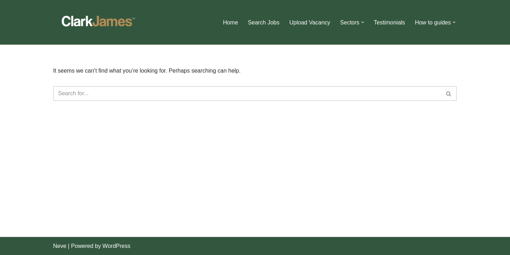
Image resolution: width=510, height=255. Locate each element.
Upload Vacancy (309, 22)
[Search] (247, 93)
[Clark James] (97, 22)
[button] (362, 22)
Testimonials (389, 22)
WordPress (116, 246)
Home (230, 22)
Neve (59, 246)
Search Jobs (263, 22)
